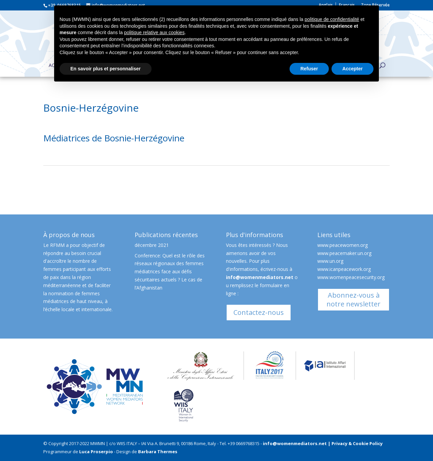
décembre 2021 (152, 245)
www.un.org (330, 261)
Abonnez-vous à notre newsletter (353, 299)
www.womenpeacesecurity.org (351, 277)
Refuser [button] (309, 68)
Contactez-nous (258, 312)
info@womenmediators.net (259, 277)
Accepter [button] (352, 68)
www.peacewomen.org (342, 245)
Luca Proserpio (96, 451)
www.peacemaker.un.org (344, 253)
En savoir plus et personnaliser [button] (105, 68)
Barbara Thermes (157, 451)
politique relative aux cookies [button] (154, 32)
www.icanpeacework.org (344, 269)
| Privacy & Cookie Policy (355, 443)
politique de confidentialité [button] (331, 19)
